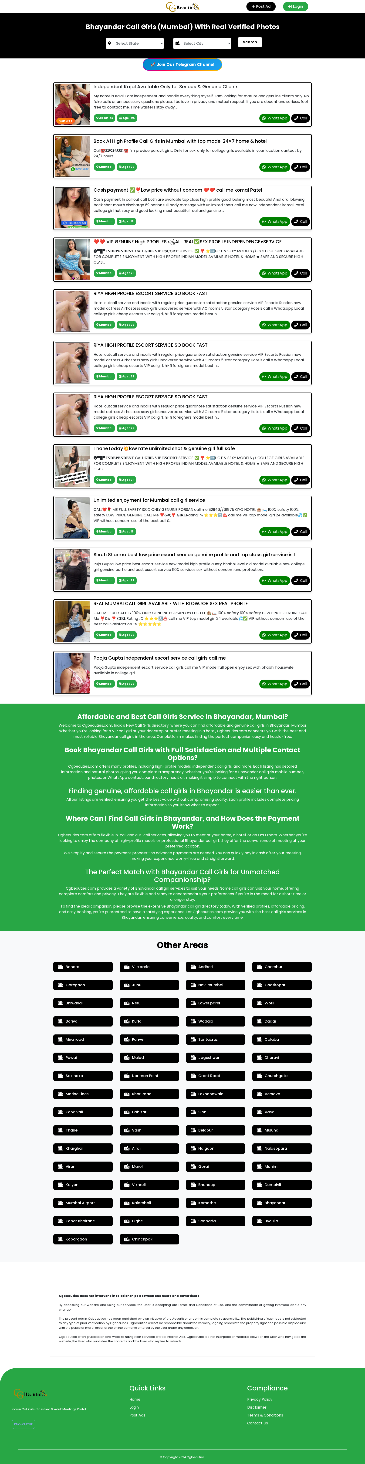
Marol (133, 1166)
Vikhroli (135, 1184)
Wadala (202, 1021)
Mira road (71, 1039)
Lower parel (205, 1003)
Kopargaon (72, 1239)
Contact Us (257, 1423)
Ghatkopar (271, 985)
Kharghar (70, 1148)
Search (250, 42)
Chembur (269, 966)
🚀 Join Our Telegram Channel (182, 64)
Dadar (266, 1021)
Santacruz (204, 1039)
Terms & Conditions (265, 1415)
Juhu (132, 985)
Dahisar (135, 1112)
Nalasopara (272, 1148)
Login (295, 6)
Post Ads (137, 1415)
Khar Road (138, 1094)
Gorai (200, 1166)
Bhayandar (271, 1203)
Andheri (202, 966)
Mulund (267, 1130)
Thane (68, 1130)
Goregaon (71, 985)
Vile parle (136, 966)
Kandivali (70, 1112)
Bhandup (203, 1184)
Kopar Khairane (76, 1221)
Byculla (267, 1221)
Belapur (202, 1130)
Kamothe (203, 1203)
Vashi (133, 1130)
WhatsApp (274, 118)
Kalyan (68, 1184)
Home (134, 1399)
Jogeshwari (205, 1057)
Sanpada (203, 1221)
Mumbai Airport (76, 1203)
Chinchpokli (139, 1239)
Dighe (133, 1221)
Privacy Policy (259, 1399)
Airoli (132, 1148)
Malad (134, 1057)
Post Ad (260, 6)
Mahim (267, 1166)
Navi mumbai (207, 985)
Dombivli (269, 1184)
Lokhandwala (207, 1094)
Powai (67, 1057)
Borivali (68, 1021)
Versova (268, 1094)
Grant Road (205, 1075)
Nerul (133, 1003)
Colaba (268, 1039)
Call (300, 118)
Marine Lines (73, 1094)
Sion (198, 1112)
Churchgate (272, 1075)
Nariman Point (141, 1075)
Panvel (134, 1039)
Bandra (68, 966)
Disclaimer (257, 1407)
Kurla (133, 1021)
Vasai (266, 1112)
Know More (23, 1424)
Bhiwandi (70, 1003)
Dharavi (268, 1057)
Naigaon (202, 1148)
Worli (265, 1003)
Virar (66, 1166)
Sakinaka (70, 1075)
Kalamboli (137, 1203)
